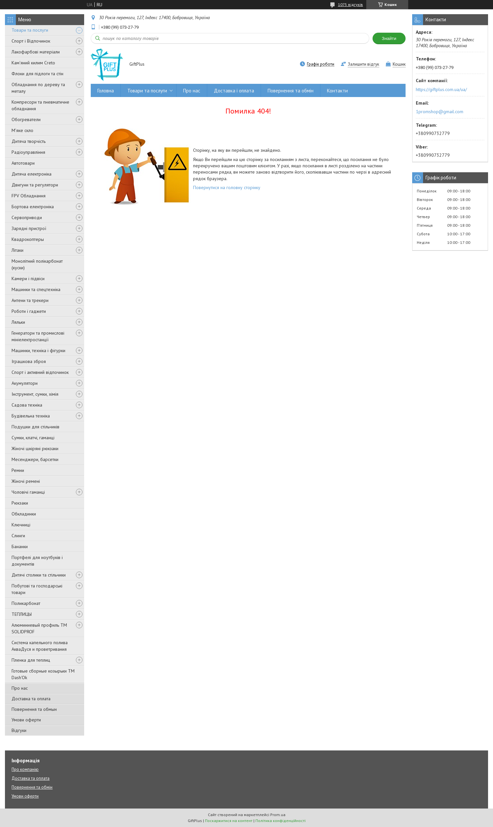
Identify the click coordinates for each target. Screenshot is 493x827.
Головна (105, 90)
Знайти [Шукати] (389, 38)
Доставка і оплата (234, 90)
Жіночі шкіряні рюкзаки (35, 448)
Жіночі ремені (26, 481)
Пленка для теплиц (31, 660)
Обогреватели (26, 119)
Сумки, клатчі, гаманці (33, 438)
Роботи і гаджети (29, 311)
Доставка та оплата (31, 699)
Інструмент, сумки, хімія (35, 394)
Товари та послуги (30, 30)
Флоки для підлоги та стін (37, 74)
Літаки (17, 250)
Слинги (18, 536)
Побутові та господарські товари (37, 589)
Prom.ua (277, 814)
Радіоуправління (28, 152)
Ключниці (21, 525)
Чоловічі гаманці (28, 492)
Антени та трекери (30, 300)
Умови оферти (26, 720)
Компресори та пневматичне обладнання (40, 105)
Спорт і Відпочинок (31, 41)
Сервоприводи (27, 217)
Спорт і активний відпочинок (40, 372)
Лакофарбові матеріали (36, 52)
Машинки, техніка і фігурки (38, 350)
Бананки (20, 546)
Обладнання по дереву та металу (38, 88)
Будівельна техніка (31, 416)
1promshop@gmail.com (439, 112)
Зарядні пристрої (29, 228)
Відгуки (19, 730)
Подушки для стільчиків (35, 427)
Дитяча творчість (29, 141)
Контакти (337, 90)
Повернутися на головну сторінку (226, 187)
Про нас (20, 688)
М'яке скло (22, 130)
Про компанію (25, 769)
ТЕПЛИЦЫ (22, 614)
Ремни (18, 470)
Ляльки (18, 322)
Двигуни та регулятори (35, 185)
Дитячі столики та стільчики (39, 575)
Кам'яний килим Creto (33, 63)
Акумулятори (25, 383)
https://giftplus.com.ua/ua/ (441, 89)
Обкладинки (24, 514)
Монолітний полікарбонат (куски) (37, 264)
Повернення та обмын (34, 709)
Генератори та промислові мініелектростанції (38, 336)
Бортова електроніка (33, 207)
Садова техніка (27, 405)
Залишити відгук (363, 64)
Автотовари (23, 163)
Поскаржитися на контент (228, 820)
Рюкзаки (20, 503)
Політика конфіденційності (280, 820)
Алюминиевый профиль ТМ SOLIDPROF (39, 628)
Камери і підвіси (28, 278)
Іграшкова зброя (29, 361)
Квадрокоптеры (28, 239)
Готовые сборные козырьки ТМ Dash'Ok (43, 674)
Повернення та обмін (290, 90)
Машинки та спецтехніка (36, 289)
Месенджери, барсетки (35, 459)
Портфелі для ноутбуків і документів (37, 560)
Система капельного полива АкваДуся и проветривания (40, 646)
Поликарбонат (26, 603)
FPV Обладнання (29, 196)
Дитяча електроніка (31, 174)
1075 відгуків (350, 4)
